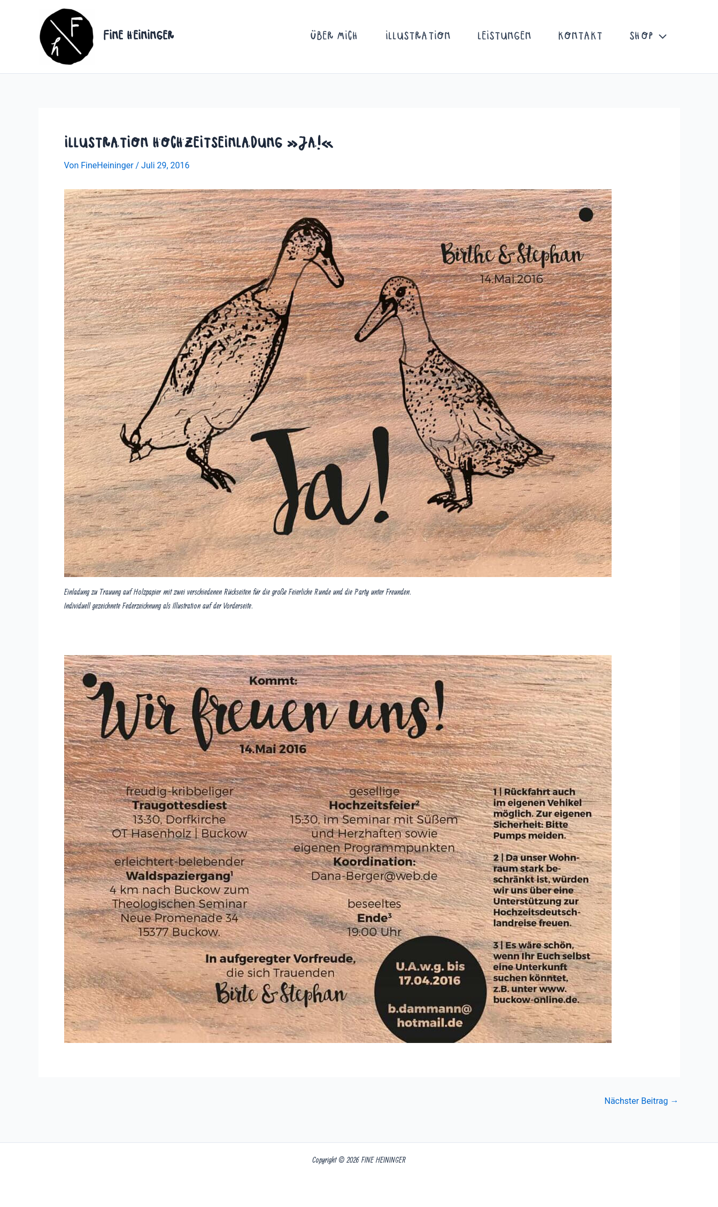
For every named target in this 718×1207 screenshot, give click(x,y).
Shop (648, 36)
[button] (660, 36)
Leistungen (504, 36)
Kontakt (580, 36)
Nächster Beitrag (641, 1101)
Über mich (334, 36)
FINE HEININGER (138, 36)
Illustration (418, 36)
